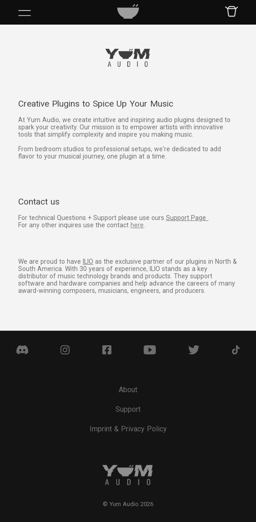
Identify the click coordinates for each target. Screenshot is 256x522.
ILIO (88, 261)
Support (128, 409)
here (137, 225)
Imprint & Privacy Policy (128, 429)
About (128, 389)
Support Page (187, 217)
